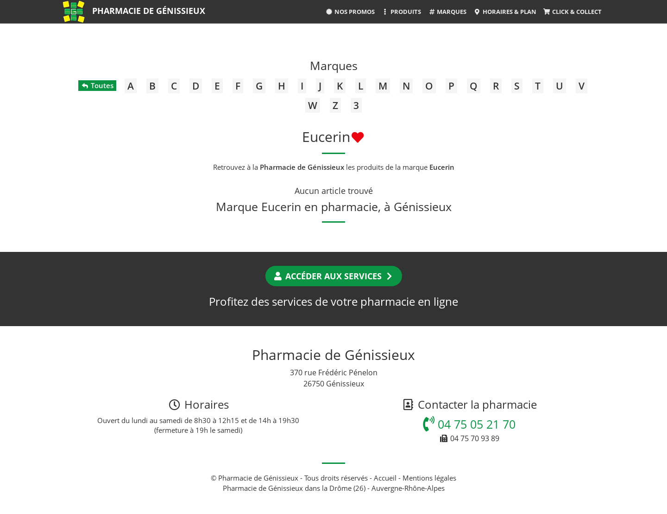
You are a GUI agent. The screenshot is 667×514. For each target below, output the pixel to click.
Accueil (385, 477)
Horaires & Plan (504, 11)
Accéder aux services (334, 276)
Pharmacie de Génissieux (148, 10)
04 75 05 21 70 (469, 424)
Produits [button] (401, 11)
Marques (447, 11)
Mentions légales (429, 477)
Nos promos (350, 11)
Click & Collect (572, 11)
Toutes (97, 85)
